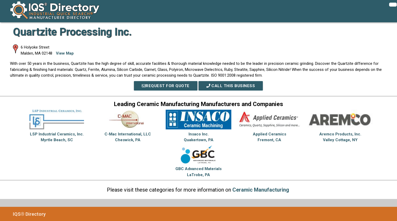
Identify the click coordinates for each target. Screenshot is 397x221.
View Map (65, 53)
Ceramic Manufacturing (260, 190)
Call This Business (230, 85)
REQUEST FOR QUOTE (166, 85)
